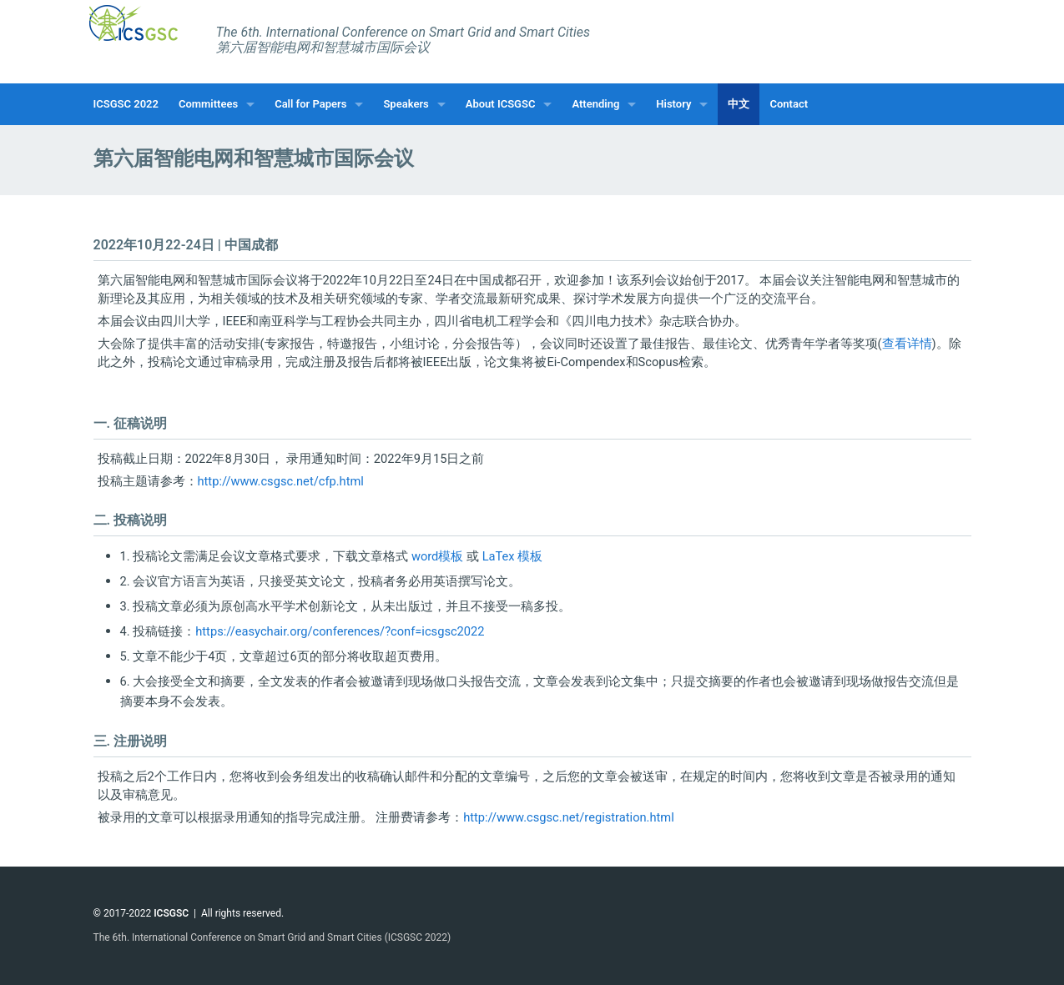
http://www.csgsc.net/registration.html (568, 817)
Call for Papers (310, 104)
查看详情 (907, 343)
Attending (595, 104)
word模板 (437, 556)
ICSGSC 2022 (126, 104)
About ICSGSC (501, 104)
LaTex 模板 (512, 556)
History (673, 104)
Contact (788, 104)
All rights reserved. (242, 913)
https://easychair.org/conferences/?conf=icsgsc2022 (339, 631)
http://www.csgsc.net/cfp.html (281, 481)
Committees (208, 104)
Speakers (405, 104)
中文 (738, 104)
